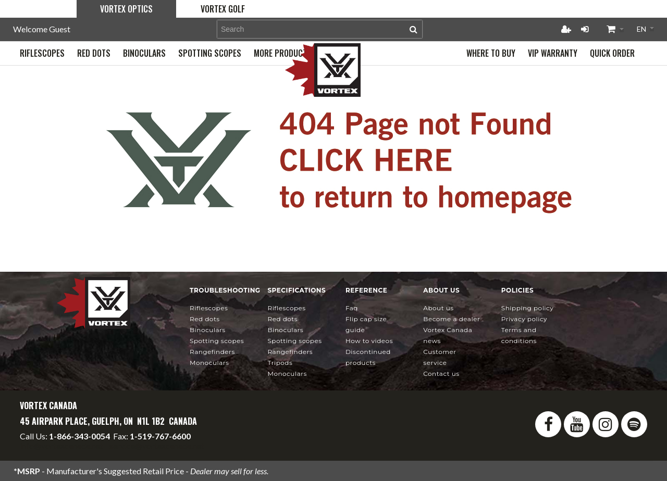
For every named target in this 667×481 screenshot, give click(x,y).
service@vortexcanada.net (156, 445)
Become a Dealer (451, 319)
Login (584, 29)
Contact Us (441, 373)
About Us (438, 308)
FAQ (351, 308)
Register (566, 29)
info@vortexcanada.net (61, 445)
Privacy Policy (524, 319)
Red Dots (205, 319)
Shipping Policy (527, 308)
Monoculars (209, 362)
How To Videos (369, 341)
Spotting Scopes (217, 341)
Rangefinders (212, 352)
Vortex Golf (223, 9)
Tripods (279, 362)
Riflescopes (209, 308)
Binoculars (208, 330)
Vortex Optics (126, 9)
